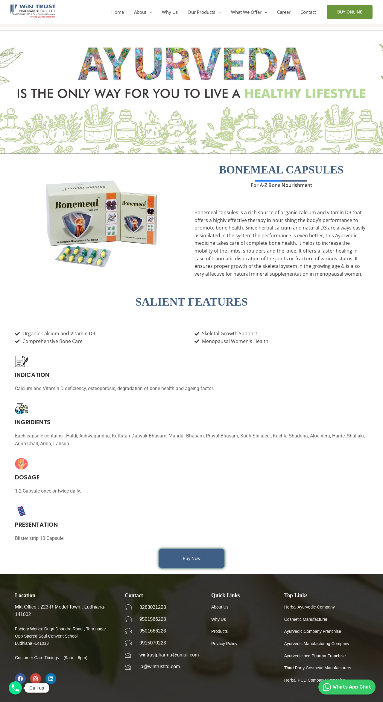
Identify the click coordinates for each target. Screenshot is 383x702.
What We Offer (251, 12)
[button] (350, 12)
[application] (154, 12)
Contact (309, 12)
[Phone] (15, 688)
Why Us (174, 12)
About (148, 12)
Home (124, 12)
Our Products (207, 12)
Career (285, 12)
